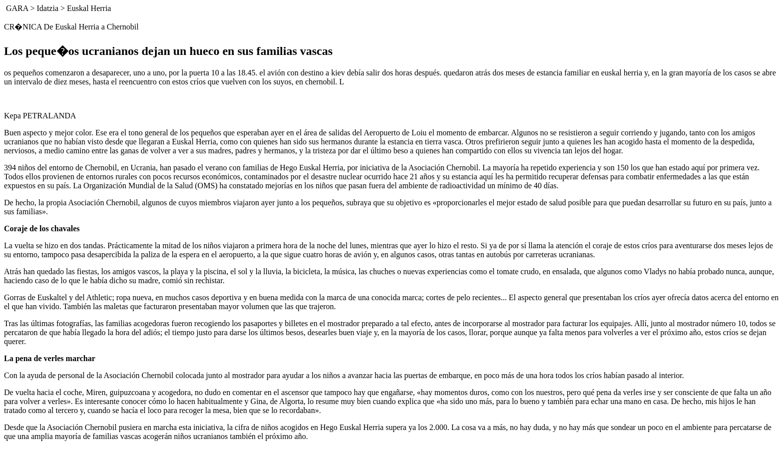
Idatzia (47, 8)
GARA (17, 8)
